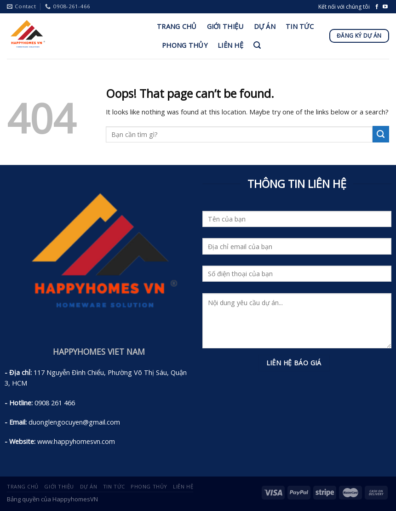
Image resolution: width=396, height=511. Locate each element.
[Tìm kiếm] (257, 45)
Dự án (264, 26)
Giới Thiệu (225, 26)
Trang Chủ (177, 26)
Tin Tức (300, 26)
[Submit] (381, 134)
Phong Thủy (184, 45)
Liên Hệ (230, 45)
